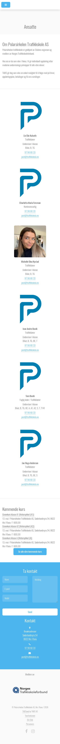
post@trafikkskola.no (30, 156)
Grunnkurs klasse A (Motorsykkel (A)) (17, 538)
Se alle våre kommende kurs (30, 551)
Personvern (30, 724)
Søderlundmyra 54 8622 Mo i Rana (30, 637)
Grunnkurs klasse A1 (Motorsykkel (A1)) (18, 514)
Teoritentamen (30, 715)
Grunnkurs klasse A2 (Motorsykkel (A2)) (18, 526)
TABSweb (25, 711)
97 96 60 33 (30, 152)
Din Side (30, 719)
